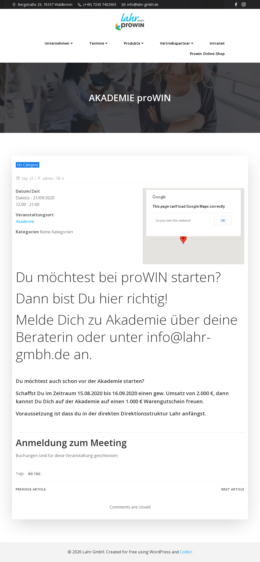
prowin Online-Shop (207, 53)
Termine (99, 43)
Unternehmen (59, 43)
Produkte (134, 43)
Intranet (217, 43)
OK (223, 221)
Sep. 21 (25, 178)
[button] (183, 239)
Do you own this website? (173, 220)
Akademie (25, 221)
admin (45, 178)
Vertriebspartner (177, 43)
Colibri (186, 552)
